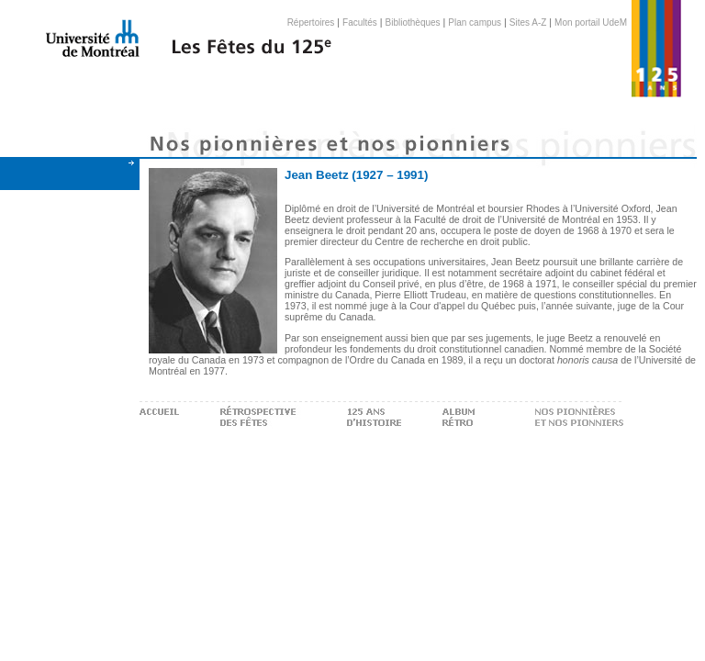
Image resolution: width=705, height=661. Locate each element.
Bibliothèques (413, 22)
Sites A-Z (528, 22)
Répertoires (311, 22)
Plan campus (474, 22)
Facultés (359, 22)
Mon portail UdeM (590, 22)
